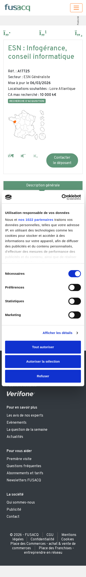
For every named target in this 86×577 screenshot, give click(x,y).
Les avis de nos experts (25, 415)
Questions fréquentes (24, 466)
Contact (13, 517)
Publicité (78, 20)
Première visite (19, 459)
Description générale (43, 185)
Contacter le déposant (62, 160)
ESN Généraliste (37, 77)
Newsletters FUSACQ (24, 480)
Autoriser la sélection (43, 361)
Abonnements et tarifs (25, 473)
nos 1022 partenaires (35, 219)
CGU (50, 535)
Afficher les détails (57, 333)
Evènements (16, 423)
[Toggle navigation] (76, 7)
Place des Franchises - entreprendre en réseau (49, 550)
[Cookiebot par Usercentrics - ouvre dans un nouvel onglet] (62, 197)
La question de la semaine (27, 430)
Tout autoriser (43, 347)
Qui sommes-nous (21, 502)
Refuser (43, 376)
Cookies (67, 539)
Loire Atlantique (62, 89)
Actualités (15, 437)
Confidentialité (42, 539)
